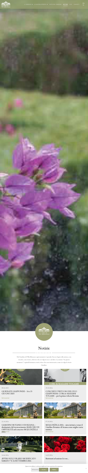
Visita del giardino (55, 4)
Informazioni (35, 469)
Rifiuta (54, 469)
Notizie (65, 4)
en (83, 3)
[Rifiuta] (86, 468)
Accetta (44, 469)
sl (83, 5)
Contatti (76, 4)
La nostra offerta (40, 4)
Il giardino (27, 4)
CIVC (70, 4)
